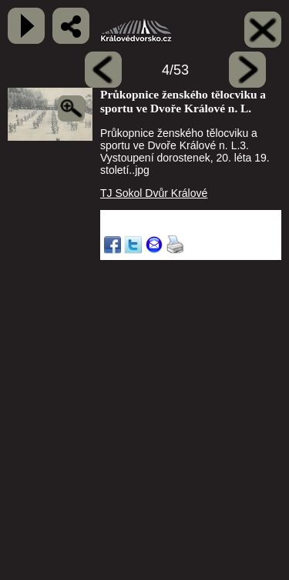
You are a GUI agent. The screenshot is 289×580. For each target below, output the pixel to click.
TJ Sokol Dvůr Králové (153, 193)
